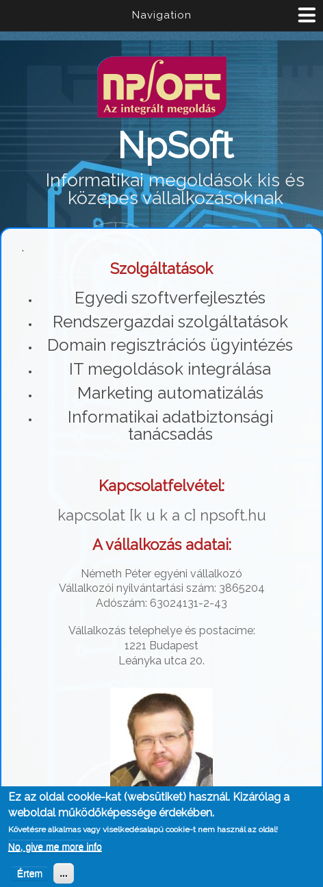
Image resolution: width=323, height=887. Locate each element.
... (64, 876)
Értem (29, 876)
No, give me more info (55, 849)
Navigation (162, 15)
